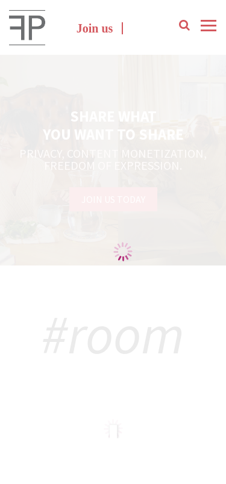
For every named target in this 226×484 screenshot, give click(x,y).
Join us (95, 28)
